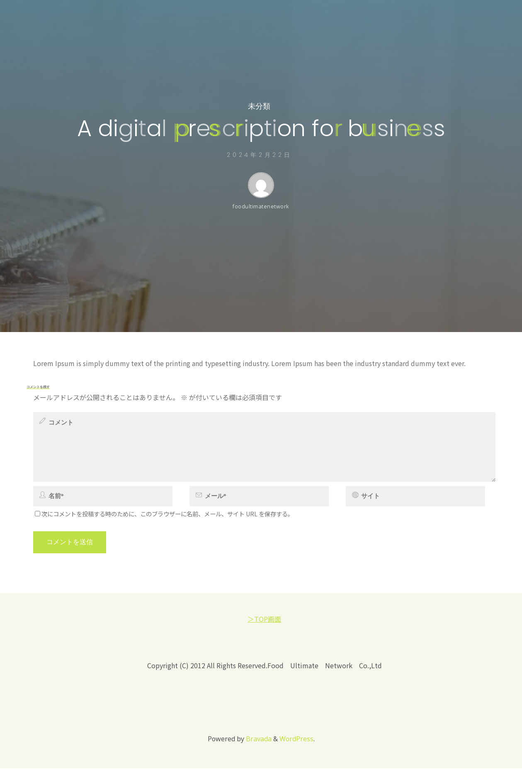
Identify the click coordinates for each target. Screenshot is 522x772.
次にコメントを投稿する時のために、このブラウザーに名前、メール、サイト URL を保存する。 (164, 517)
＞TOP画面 (264, 623)
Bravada (258, 742)
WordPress (296, 742)
